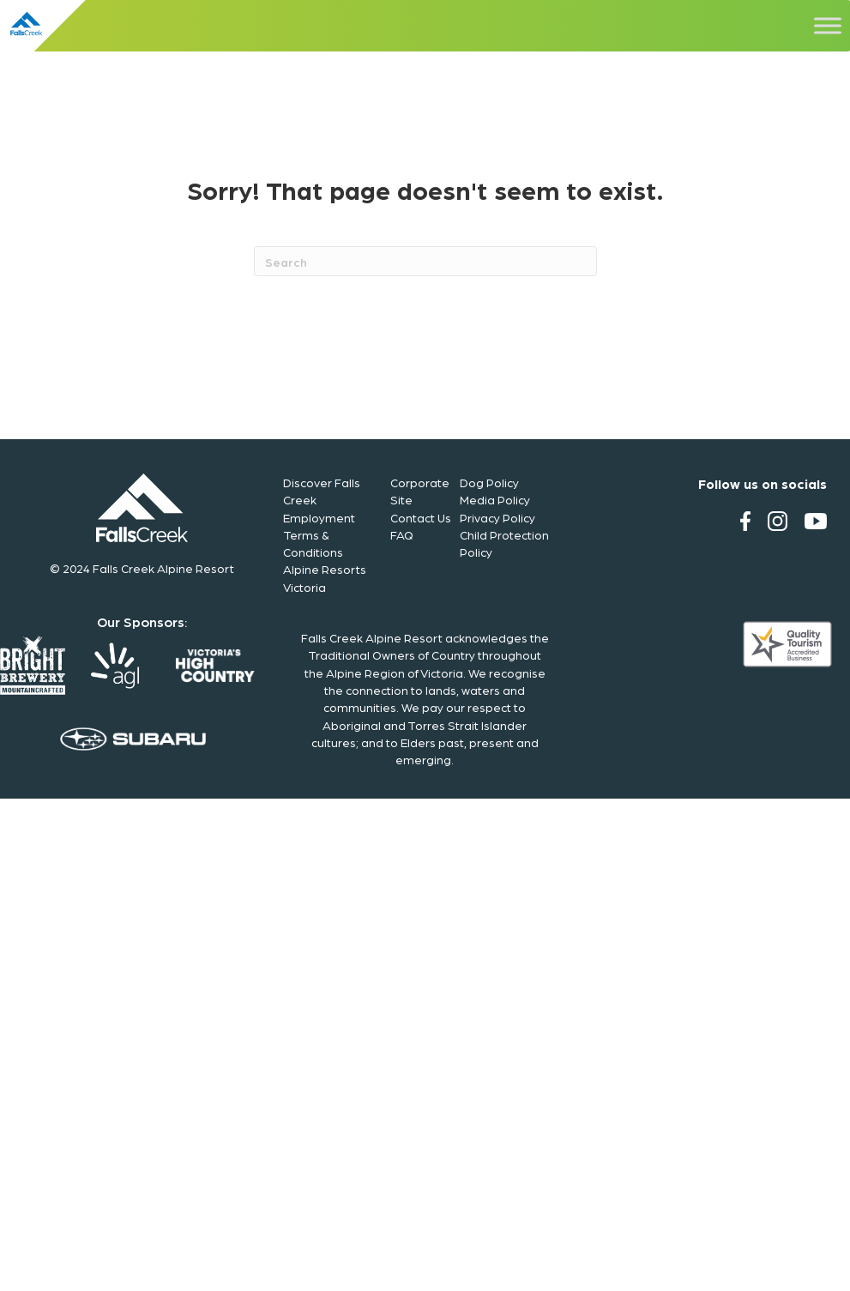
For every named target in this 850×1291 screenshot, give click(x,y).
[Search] (425, 261)
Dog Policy (489, 482)
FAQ (401, 534)
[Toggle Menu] (827, 25)
